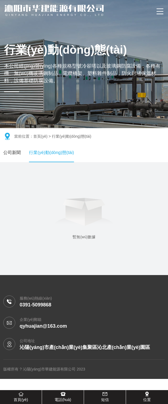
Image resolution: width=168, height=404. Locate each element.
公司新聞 (12, 152)
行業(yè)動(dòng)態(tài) (51, 152)
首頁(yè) (40, 136)
